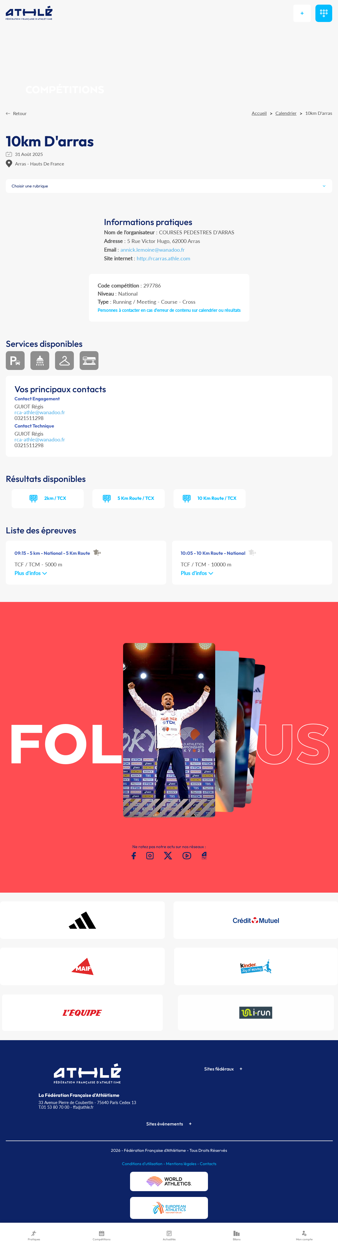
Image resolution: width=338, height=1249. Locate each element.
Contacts (208, 1163)
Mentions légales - (183, 1163)
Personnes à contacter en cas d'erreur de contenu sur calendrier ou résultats (169, 310)
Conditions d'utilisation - (144, 1163)
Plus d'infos (30, 573)
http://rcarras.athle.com (163, 258)
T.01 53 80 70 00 (54, 1107)
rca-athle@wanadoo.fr (39, 412)
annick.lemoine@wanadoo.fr (152, 249)
